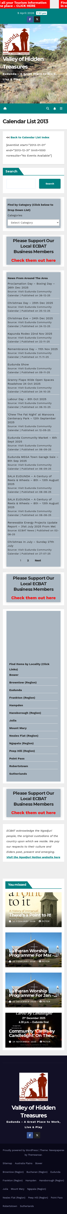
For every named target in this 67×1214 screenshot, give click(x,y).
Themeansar (35, 1155)
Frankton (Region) (22, 697)
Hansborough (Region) (25, 713)
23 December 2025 (25, 1001)
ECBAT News (26, 530)
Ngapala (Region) (21, 743)
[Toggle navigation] (61, 108)
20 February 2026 (24, 961)
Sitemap (7, 1163)
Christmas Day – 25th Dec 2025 (30, 303)
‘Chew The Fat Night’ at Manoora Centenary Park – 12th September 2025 (32, 418)
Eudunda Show (18, 364)
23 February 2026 (24, 921)
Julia (12, 720)
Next (38, 560)
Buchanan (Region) (37, 1172)
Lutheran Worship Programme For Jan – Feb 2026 (31, 995)
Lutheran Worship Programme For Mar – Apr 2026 (31, 955)
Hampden (16, 705)
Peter (44, 921)
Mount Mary (18, 728)
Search (11, 171)
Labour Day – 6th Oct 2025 (27, 399)
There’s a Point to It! (30, 915)
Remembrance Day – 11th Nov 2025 (33, 349)
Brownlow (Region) (23, 682)
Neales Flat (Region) (23, 735)
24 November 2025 (25, 1041)
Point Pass (16, 758)
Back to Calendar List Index (30, 137)
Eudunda (15, 690)
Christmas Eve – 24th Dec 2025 (30, 318)
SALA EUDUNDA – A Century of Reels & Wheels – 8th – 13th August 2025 (33, 480)
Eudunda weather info (22, 653)
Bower (38, 1163)
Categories (15, 215)
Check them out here (33, 260)
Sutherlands (18, 773)
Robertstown (18, 766)
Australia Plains (24, 1163)
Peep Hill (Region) (22, 751)
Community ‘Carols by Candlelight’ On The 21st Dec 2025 (32, 1035)
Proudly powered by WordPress (21, 1150)
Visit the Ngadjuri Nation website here (33, 857)
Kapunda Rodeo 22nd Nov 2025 (30, 333)
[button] (47, 108)
